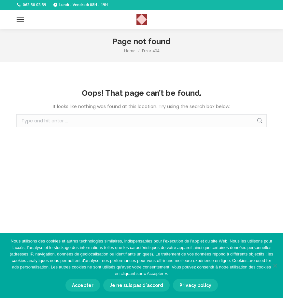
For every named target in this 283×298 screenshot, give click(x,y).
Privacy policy (195, 285)
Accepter (82, 285)
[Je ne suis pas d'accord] (275, 265)
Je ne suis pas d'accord (136, 285)
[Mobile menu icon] (20, 19)
